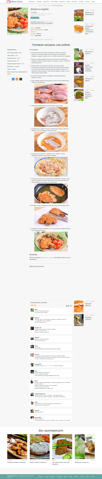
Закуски (62, 1)
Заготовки (54, 1)
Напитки (74, 1)
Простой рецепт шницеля (37, 39)
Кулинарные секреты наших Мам (15, 1)
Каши (68, 1)
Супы (93, 1)
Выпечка (32, 1)
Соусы (87, 1)
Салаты (81, 1)
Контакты (9, 477)
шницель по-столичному (49, 365)
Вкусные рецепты (48, 39)
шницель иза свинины (47, 257)
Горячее (39, 1)
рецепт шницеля (48, 22)
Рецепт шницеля (34, 17)
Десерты (46, 1)
